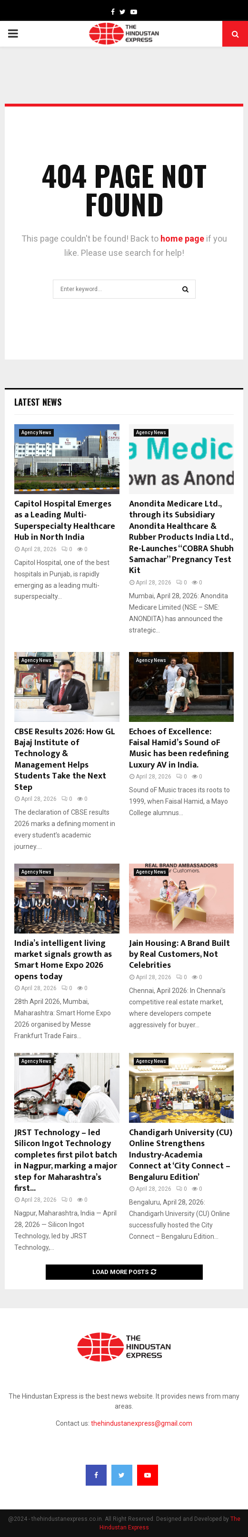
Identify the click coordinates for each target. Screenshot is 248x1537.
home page (182, 238)
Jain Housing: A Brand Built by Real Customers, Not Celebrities (179, 954)
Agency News (36, 432)
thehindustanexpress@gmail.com (141, 1423)
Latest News (37, 402)
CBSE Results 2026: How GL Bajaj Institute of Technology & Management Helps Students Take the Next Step (64, 760)
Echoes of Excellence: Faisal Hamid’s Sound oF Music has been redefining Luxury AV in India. (179, 748)
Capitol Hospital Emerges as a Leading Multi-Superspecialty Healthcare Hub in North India (64, 521)
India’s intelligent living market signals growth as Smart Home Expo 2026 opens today (63, 960)
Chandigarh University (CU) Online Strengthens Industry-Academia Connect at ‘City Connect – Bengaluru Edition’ (180, 1155)
